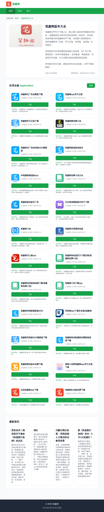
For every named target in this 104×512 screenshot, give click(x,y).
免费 (91, 85)
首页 (11, 11)
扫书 (20, 11)
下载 (30, 105)
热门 (29, 11)
